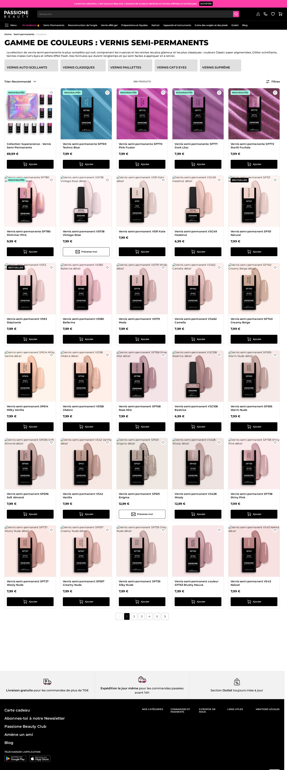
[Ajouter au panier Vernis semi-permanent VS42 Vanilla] (86, 514)
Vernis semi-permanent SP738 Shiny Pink (251, 495)
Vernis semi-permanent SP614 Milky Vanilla (27, 408)
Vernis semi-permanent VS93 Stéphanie (27, 320)
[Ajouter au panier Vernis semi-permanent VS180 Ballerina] (86, 339)
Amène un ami (18, 734)
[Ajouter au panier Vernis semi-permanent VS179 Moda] (142, 339)
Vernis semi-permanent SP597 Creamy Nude (84, 583)
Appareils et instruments (177, 25)
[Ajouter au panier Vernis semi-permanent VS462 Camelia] (198, 339)
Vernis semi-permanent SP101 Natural (251, 233)
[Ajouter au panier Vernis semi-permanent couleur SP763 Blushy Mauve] (198, 601)
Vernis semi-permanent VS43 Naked (251, 583)
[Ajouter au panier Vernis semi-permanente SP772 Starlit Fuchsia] (254, 164)
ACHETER (206, 3)
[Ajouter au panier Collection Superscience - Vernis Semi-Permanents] (30, 164)
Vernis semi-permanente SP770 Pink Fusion (140, 145)
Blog (244, 25)
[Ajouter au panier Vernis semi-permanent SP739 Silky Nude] (142, 601)
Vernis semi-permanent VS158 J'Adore (83, 408)
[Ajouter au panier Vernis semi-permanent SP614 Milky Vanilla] (30, 426)
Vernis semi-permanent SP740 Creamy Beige (252, 320)
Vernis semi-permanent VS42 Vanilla (83, 495)
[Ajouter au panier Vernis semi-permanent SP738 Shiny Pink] (254, 514)
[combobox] (138, 14)
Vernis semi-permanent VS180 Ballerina (83, 320)
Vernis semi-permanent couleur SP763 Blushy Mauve (196, 583)
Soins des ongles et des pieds (211, 25)
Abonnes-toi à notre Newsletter (34, 718)
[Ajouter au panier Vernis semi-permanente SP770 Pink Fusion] (142, 164)
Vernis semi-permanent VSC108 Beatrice (196, 408)
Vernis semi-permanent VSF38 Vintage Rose (84, 233)
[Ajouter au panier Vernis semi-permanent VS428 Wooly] (198, 514)
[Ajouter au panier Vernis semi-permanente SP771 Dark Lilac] (198, 164)
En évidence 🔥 (31, 25)
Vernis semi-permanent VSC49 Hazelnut (196, 233)
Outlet (235, 25)
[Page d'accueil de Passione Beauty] (16, 14)
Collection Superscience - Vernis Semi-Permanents (29, 145)
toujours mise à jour (247, 690)
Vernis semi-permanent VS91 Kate (142, 231)
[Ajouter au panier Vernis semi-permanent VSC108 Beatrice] (198, 426)
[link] (119, 616)
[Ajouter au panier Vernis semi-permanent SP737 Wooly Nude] (30, 601)
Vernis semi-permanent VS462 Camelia (196, 320)
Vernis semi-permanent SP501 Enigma (139, 495)
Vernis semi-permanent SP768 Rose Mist (140, 408)
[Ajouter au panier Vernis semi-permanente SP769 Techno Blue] (86, 164)
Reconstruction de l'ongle (82, 25)
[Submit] (236, 14)
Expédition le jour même (119, 688)
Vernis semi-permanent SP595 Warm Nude (251, 408)
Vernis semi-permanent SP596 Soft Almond (28, 495)
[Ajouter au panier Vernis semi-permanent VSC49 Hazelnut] (198, 251)
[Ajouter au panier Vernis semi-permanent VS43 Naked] (254, 601)
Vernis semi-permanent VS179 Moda (139, 320)
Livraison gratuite (19, 690)
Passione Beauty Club (25, 726)
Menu (10, 25)
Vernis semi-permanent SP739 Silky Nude (140, 583)
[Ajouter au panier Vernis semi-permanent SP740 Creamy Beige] (254, 339)
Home (7, 34)
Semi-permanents (24, 34)
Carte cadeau (17, 710)
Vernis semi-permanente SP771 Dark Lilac (196, 145)
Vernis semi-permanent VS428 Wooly (196, 495)
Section (216, 690)
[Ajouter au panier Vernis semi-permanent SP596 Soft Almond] (30, 514)
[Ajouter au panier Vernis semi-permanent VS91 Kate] (142, 251)
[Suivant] (165, 616)
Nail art (156, 25)
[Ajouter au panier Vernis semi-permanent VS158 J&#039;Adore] (86, 426)
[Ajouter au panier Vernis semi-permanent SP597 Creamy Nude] (86, 601)
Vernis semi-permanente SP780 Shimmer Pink (28, 233)
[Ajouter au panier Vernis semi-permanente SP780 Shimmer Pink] (30, 251)
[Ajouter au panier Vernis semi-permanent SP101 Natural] (254, 251)
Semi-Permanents (53, 25)
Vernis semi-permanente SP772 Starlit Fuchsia (252, 145)
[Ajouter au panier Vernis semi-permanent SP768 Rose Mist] (142, 426)
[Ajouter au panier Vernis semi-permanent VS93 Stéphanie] (30, 339)
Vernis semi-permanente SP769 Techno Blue (84, 145)
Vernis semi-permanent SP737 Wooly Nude (28, 583)
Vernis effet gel (109, 25)
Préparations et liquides (134, 25)
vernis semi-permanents (44, 52)
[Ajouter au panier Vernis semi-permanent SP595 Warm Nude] (254, 426)
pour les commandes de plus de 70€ (61, 690)
